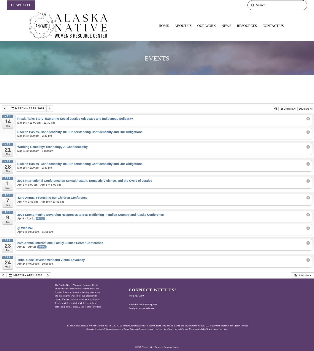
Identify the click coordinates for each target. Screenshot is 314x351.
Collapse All (289, 108)
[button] (302, 275)
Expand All (306, 108)
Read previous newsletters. (142, 308)
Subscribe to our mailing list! (143, 304)
